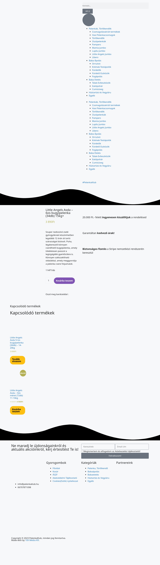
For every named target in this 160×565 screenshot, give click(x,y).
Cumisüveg (97, 89)
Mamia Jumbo (99, 47)
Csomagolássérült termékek (106, 31)
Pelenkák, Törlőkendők (100, 28)
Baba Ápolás (95, 60)
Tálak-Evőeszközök (101, 82)
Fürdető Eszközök (101, 73)
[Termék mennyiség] (49, 280)
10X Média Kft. (32, 540)
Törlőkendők (98, 38)
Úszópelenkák (99, 41)
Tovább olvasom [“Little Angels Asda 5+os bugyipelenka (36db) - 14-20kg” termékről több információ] (16, 360)
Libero (95, 57)
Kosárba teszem (64, 280)
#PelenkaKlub (89, 182)
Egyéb (92, 95)
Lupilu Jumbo (98, 50)
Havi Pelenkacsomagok (103, 35)
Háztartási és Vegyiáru (100, 92)
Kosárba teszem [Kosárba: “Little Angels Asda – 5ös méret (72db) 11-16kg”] (16, 410)
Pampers (96, 44)
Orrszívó (96, 63)
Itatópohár (97, 86)
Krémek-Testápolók (101, 66)
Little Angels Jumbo (101, 54)
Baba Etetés (95, 79)
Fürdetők (96, 70)
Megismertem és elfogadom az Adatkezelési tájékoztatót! (111, 451)
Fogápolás (97, 76)
